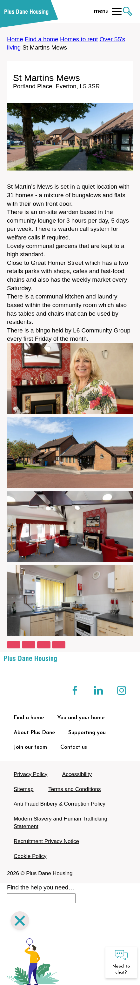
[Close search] (20, 922)
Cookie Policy (30, 856)
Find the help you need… (40, 887)
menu (108, 11)
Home (15, 39)
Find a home (41, 39)
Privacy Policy (30, 774)
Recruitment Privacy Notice (46, 841)
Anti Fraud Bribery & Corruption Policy (59, 804)
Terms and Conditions (74, 789)
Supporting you (87, 732)
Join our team (30, 747)
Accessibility (77, 774)
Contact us (73, 747)
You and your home (80, 717)
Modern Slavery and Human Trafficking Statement (60, 822)
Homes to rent (79, 39)
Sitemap (24, 789)
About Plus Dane (34, 732)
